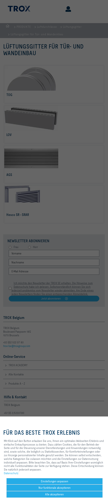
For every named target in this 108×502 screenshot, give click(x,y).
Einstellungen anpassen (54, 481)
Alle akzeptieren (54, 494)
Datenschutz (11, 473)
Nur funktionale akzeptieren (54, 487)
